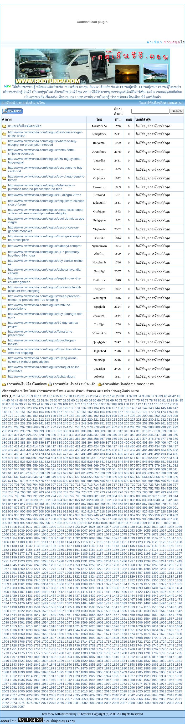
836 (132, 500)
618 (41, 473)
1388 (52, 588)
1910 (178, 672)
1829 (84, 661)
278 (89, 427)
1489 (123, 603)
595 (77, 469)
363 (77, 438)
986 (163, 519)
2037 (92, 695)
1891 (29, 672)
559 (35, 465)
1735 (68, 645)
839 (151, 500)
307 (89, 431)
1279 (99, 569)
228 (138, 419)
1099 (131, 538)
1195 (162, 553)
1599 (84, 622)
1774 (13, 653)
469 (16, 454)
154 (41, 412)
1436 (68, 595)
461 (145, 450)
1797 (13, 657)
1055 (147, 530)
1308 (147, 572)
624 (77, 473)
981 (132, 519)
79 (155, 400)
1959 (21, 683)
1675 (139, 634)
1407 (21, 592)
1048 (92, 530)
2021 (147, 691)
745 (108, 488)
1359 (5, 584)
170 (138, 412)
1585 (155, 618)
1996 (131, 687)
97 (51, 404)
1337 (13, 580)
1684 (29, 638)
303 (65, 431)
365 (89, 438)
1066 (52, 534)
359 (53, 438)
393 (84, 442)
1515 (147, 607)
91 (25, 404)
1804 (68, 657)
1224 (29, 561)
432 (145, 446)
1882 (139, 668)
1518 (170, 607)
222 (102, 419)
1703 (178, 638)
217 (71, 419)
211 (35, 419)
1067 (60, 534)
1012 (167, 523)
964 (28, 519)
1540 (162, 611)
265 (10, 427)
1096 (107, 538)
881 (53, 507)
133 (89, 408)
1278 (92, 569)
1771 (170, 649)
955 (151, 515)
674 (28, 481)
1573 (60, 618)
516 (126, 458)
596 (84, 469)
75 (138, 400)
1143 (115, 546)
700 (10, 484)
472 (35, 454)
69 (112, 400)
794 (53, 496)
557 (23, 465)
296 (23, 431)
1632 (162, 626)
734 (41, 488)
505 (59, 458)
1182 (60, 553)
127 (53, 408)
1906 (147, 672)
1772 (178, 649)
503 (47, 458)
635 (145, 473)
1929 (147, 676)
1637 (21, 630)
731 (23, 488)
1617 (44, 626)
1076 (131, 534)
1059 (178, 530)
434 (157, 446)
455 (108, 450)
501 (35, 458)
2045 (155, 695)
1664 (52, 634)
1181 (52, 553)
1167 (123, 549)
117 (169, 404)
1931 (162, 676)
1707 (29, 641)
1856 (115, 664)
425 (102, 446)
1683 (21, 638)
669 (175, 477)
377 (163, 438)
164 (102, 412)
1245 (13, 565)
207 (10, 419)
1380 (170, 584)
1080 (162, 534)
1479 (44, 603)
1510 (107, 607)
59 (69, 400)
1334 (170, 576)
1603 (115, 622)
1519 (178, 607)
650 (59, 477)
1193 (147, 553)
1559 (131, 615)
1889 (13, 672)
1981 (13, 687)
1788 (123, 653)
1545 (21, 615)
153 (35, 412)
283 (120, 427)
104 (89, 404)
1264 (162, 565)
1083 (5, 538)
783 (163, 492)
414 (35, 446)
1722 (147, 641)
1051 (115, 530)
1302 (99, 572)
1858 (131, 664)
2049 (5, 699)
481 (89, 454)
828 (84, 500)
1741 (115, 645)
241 (41, 423)
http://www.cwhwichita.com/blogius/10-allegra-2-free (44, 195)
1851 (76, 664)
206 (4, 419)
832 (108, 500)
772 (96, 492)
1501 (37, 607)
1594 (44, 622)
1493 (155, 603)
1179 (37, 553)
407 (169, 442)
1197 (178, 553)
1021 (60, 527)
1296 (52, 572)
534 (59, 461)
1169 (139, 549)
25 (100, 396)
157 (59, 412)
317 (151, 431)
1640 (44, 630)
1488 (115, 603)
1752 (21, 649)
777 (126, 492)
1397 (123, 588)
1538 (147, 611)
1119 (107, 542)
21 (83, 396)
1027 (107, 527)
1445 (139, 595)
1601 (99, 622)
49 (25, 400)
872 (175, 504)
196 (120, 416)
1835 (131, 661)
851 (47, 504)
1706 (21, 641)
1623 (92, 626)
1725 (170, 641)
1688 (60, 638)
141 (138, 408)
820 (35, 500)
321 (175, 431)
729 (10, 488)
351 (4, 438)
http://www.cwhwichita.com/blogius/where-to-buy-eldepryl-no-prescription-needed (42, 142)
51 (34, 400)
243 (53, 423)
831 (102, 500)
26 (105, 396)
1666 (68, 634)
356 (35, 438)
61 (77, 400)
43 (178, 396)
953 (138, 515)
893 (126, 507)
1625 (107, 626)
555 (10, 465)
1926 (123, 676)
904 (16, 511)
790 (28, 496)
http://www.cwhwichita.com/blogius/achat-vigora (41, 376)
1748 (170, 645)
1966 (76, 683)
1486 (99, 603)
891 (114, 507)
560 (41, 465)
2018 (123, 691)
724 (157, 484)
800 (89, 496)
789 (23, 496)
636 (151, 473)
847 (23, 504)
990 (10, 523)
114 (150, 404)
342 (126, 435)
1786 (107, 653)
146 (169, 408)
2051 (21, 699)
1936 (21, 680)
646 (35, 477)
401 (132, 442)
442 (28, 450)
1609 (162, 622)
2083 (92, 703)
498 (16, 458)
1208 (84, 557)
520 (151, 458)
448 (65, 450)
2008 (44, 691)
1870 (44, 668)
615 (23, 473)
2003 (5, 691)
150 (16, 412)
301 (53, 431)
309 (102, 431)
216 (65, 419)
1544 (13, 615)
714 (96, 484)
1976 (155, 683)
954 (145, 515)
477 (65, 454)
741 (84, 488)
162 (89, 412)
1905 (139, 672)
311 (114, 431)
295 (16, 431)
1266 (178, 565)
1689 (68, 638)
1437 (76, 595)
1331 (147, 576)
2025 (178, 691)
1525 (44, 611)
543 (114, 461)
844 (4, 504)
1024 (84, 527)
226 (126, 419)
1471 (162, 599)
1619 (60, 626)
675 (35, 481)
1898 (84, 672)
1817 (170, 657)
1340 (37, 580)
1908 (162, 672)
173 (157, 412)
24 (96, 396)
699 (4, 484)
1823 (37, 661)
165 (108, 412)
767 (65, 492)
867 (145, 504)
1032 (147, 527)
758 (10, 492)
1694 (107, 638)
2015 (99, 691)
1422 (139, 592)
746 (114, 488)
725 (163, 484)
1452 (13, 599)
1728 (13, 645)
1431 (29, 595)
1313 (5, 576)
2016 (107, 691)
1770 (162, 649)
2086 (115, 703)
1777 (37, 653)
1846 (37, 664)
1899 (92, 672)
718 (120, 484)
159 (71, 412)
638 (163, 473)
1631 (155, 626)
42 (174, 396)
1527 (60, 611)
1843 (13, 664)
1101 (147, 538)
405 (157, 442)
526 (10, 461)
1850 (68, 664)
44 (3, 400)
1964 (60, 683)
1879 (115, 668)
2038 (99, 695)
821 (41, 500)
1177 (21, 553)
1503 (52, 607)
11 (40, 396)
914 (77, 511)
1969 (99, 683)
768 (71, 492)
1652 (139, 630)
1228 (60, 561)
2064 (123, 699)
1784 (92, 653)
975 (96, 519)
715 (102, 484)
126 (47, 408)
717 (114, 484)
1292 (21, 572)
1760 (84, 649)
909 (47, 511)
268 (28, 427)
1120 (115, 542)
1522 (21, 611)
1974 (139, 683)
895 (138, 507)
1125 (155, 542)
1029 (123, 527)
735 (47, 488)
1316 (29, 576)
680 (65, 481)
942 (71, 515)
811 (157, 496)
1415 (84, 592)
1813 (139, 657)
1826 (60, 661)
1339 (29, 580)
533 (53, 461)
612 (4, 473)
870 (163, 504)
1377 (147, 584)
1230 (76, 561)
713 (89, 484)
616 (28, 473)
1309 (155, 572)
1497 (5, 607)
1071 (92, 534)
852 (53, 504)
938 (47, 515)
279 (96, 427)
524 (175, 458)
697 (169, 481)
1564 (170, 615)
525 (4, 461)
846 (16, 504)
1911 (5, 676)
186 (59, 416)
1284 (139, 569)
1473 (178, 599)
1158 (52, 549)
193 (102, 416)
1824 (44, 661)
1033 (155, 527)
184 (47, 416)
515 (120, 458)
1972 (123, 683)
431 (138, 446)
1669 (92, 634)
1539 (155, 611)
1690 (76, 638)
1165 (107, 549)
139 (126, 408)
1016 (21, 527)
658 (108, 477)
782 (157, 492)
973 (84, 519)
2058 (76, 699)
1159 (60, 549)
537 (77, 461)
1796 (5, 657)
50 (29, 400)
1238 (139, 561)
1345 (76, 580)
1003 (96, 523)
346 (151, 435)
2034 (68, 695)
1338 (21, 580)
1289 (178, 569)
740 (77, 488)
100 (65, 404)
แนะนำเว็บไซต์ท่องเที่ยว (24, 126)
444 (41, 450)
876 (23, 507)
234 (175, 419)
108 (114, 404)
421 (77, 446)
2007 (37, 691)
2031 (44, 695)
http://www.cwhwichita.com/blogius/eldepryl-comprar (45, 246)
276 (77, 427)
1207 (76, 557)
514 (114, 458)
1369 (84, 584)
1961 (37, 683)
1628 (131, 626)
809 (145, 496)
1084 (13, 538)
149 (10, 412)
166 (114, 412)
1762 (99, 649)
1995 (123, 687)
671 (10, 481)
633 (132, 473)
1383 (13, 588)
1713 (76, 641)
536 (71, 461)
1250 (52, 565)
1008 (135, 523)
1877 (99, 668)
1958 (13, 683)
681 (71, 481)
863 (120, 504)
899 (163, 507)
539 (89, 461)
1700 (155, 638)
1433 (44, 595)
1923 (99, 676)
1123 (139, 542)
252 (108, 423)
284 (126, 427)
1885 (162, 668)
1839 (162, 661)
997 (53, 523)
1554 (92, 615)
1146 (139, 546)
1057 (162, 530)
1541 (170, 611)
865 (132, 504)
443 (35, 450)
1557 (115, 615)
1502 (44, 607)
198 (132, 416)
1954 (162, 680)
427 (114, 446)
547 (138, 461)
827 (77, 500)
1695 (115, 638)
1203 (44, 557)
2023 (162, 691)
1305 (123, 572)
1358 (178, 580)
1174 (178, 549)
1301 (92, 572)
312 (120, 431)
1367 (68, 584)
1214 (131, 557)
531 (41, 461)
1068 (68, 534)
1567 (13, 618)
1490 (131, 603)
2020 (139, 691)
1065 (44, 534)
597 (89, 469)
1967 (84, 683)
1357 (170, 580)
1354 (147, 580)
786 (4, 496)
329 (47, 435)
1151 (178, 546)
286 (138, 427)
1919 (68, 676)
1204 (52, 557)
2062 (107, 699)
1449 (170, 595)
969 (59, 519)
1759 (76, 649)
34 (139, 396)
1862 (162, 664)
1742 (123, 645)
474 (47, 454)
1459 (68, 599)
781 (151, 492)
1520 (5, 611)
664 (145, 477)
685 (96, 481)
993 (28, 523)
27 (109, 396)
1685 (37, 638)
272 (53, 427)
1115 (76, 542)
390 (65, 442)
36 (148, 396)
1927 (131, 676)
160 (77, 412)
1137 (68, 546)
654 (84, 477)
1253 (76, 565)
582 (175, 465)
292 (175, 427)
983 (145, 519)
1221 (5, 561)
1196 (170, 553)
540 (96, 461)
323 (10, 435)
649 (53, 477)
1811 (123, 657)
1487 (107, 603)
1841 (178, 661)
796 (65, 496)
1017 (29, 527)
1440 (99, 595)
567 (84, 465)
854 (65, 504)
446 (53, 450)
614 (16, 473)
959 (175, 515)
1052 (123, 530)
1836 (139, 661)
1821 (21, 661)
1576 (84, 618)
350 (175, 435)
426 (108, 446)
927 (157, 511)
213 (47, 419)
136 (108, 408)
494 (169, 454)
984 (151, 519)
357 (41, 438)
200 (145, 416)
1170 (147, 549)
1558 (123, 615)
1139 (84, 546)
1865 (5, 668)
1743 (131, 645)
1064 (37, 534)
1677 (155, 634)
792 (41, 496)
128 (59, 408)
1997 (139, 687)
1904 (131, 672)
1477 (29, 603)
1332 (155, 576)
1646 (92, 630)
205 (175, 416)
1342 (52, 580)
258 (145, 423)
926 (151, 511)
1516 (155, 607)
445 (47, 450)
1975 (147, 683)
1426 (170, 592)
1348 (99, 580)
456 (114, 450)
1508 (92, 607)
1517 (162, 607)
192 (96, 416)
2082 (84, 703)
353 (16, 438)
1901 (107, 672)
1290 (5, 572)
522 (163, 458)
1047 (84, 530)
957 (163, 515)
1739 (99, 645)
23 (92, 396)
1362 (29, 584)
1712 (68, 641)
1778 (44, 653)
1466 (123, 599)
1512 (123, 607)
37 (152, 396)
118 (175, 404)
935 (28, 515)
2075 (29, 703)
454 (102, 450)
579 (157, 465)
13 (48, 396)
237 (16, 423)
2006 (29, 691)
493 (163, 454)
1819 (5, 661)
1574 (68, 618)
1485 (92, 603)
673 (23, 481)
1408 (29, 592)
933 (16, 515)
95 (43, 404)
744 (102, 488)
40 (165, 396)
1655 (162, 630)
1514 (139, 607)
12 (44, 396)
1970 (107, 683)
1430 (21, 595)
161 (84, 412)
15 (57, 396)
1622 (84, 626)
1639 (37, 630)
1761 (92, 649)
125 (41, 408)
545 (126, 461)
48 (21, 400)
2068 (155, 699)
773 (102, 492)
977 (108, 519)
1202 (37, 557)
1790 (139, 653)
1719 (123, 641)
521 (157, 458)
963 (23, 519)
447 (59, 450)
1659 (13, 634)
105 (95, 404)
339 (108, 435)
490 (145, 454)
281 (108, 427)
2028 (21, 695)
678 (53, 481)
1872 (60, 668)
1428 (5, 595)
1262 (147, 565)
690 (126, 481)
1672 (115, 634)
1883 (147, 668)
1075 (123, 534)
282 (114, 427)
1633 (170, 626)
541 (102, 461)
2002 (178, 687)
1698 (139, 638)
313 (126, 431)
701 (16, 484)
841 (163, 500)
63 (86, 400)
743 (96, 488)
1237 (131, 561)
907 (35, 511)
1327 (115, 576)
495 (175, 454)
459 (132, 450)
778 (132, 492)
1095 (99, 538)
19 (74, 396)
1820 (13, 661)
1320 (60, 576)
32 (131, 396)
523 (169, 458)
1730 (29, 645)
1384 (21, 588)
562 (53, 465)
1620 (68, 626)
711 (77, 484)
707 (53, 484)
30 (122, 396)
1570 (37, 618)
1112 (52, 542)
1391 (76, 588)
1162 (84, 549)
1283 (131, 569)
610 (169, 469)
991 (16, 523)
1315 (21, 576)
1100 (139, 538)
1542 (178, 611)
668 (169, 477)
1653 (147, 630)
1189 (115, 553)
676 (41, 481)
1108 (21, 542)
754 (163, 488)
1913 (21, 676)
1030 (131, 527)
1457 (52, 599)
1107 (13, 542)
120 (10, 408)
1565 (178, 615)
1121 (123, 542)
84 (177, 400)
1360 (13, 584)
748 (126, 488)
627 (96, 473)
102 (77, 404)
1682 (13, 638)
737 (59, 488)
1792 (155, 653)
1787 (115, 653)
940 (59, 515)
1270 (29, 569)
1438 (84, 595)
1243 (178, 561)
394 (89, 442)
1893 (44, 672)
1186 (92, 553)
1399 (139, 588)
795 (59, 496)
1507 (84, 607)
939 (53, 515)
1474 (5, 603)
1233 (99, 561)
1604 (123, 622)
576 (138, 465)
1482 (68, 603)
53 (43, 400)
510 (89, 458)
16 (61, 396)
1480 (52, 603)
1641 (52, 630)
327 (35, 435)
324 (16, 435)
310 (108, 431)
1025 (92, 527)
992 (23, 523)
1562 (155, 615)
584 (10, 469)
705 (41, 484)
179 (16, 416)
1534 (115, 611)
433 (151, 446)
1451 (5, 599)
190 (84, 416)
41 (170, 396)
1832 (107, 661)
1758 (68, 649)
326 (28, 435)
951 (126, 515)
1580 (115, 618)
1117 (92, 542)
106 (101, 404)
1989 (76, 687)
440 (16, 450)
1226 (44, 561)
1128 (178, 542)
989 (4, 523)
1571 (44, 618)
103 (83, 404)
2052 (29, 699)
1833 (115, 661)
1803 (60, 657)
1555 (99, 615)
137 (114, 408)
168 (126, 412)
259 (151, 423)
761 (28, 492)
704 (35, 484)
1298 (68, 572)
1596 (60, 622)
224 (114, 419)
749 (132, 488)
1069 (76, 534)
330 (53, 435)
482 (96, 454)
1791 (147, 653)
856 (77, 504)
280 (102, 427)
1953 (155, 680)
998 (59, 523)
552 (169, 461)
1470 (155, 599)
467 (4, 454)
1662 (37, 634)
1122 (131, 542)
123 (28, 408)
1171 (155, 549)
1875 (84, 668)
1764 (115, 649)
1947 (107, 680)
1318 (44, 576)
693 (145, 481)
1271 (37, 569)
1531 (92, 611)
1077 (139, 534)
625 (84, 473)
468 (10, 454)
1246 (21, 565)
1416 (92, 592)
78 (151, 400)
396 (102, 442)
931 (4, 515)
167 (120, 412)
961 (10, 519)
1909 (170, 672)
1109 (29, 542)
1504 (60, 607)
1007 (127, 523)
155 (47, 412)
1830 (92, 661)
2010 (60, 691)
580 (163, 465)
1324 (92, 576)
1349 (107, 580)
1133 (37, 546)
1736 (76, 645)
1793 (162, 653)
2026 (5, 695)
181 (28, 416)
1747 (162, 645)
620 (53, 473)
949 (114, 515)
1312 (178, 572)
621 (59, 473)
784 (169, 492)
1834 (123, 661)
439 (10, 450)
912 (65, 511)
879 (41, 507)
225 (120, 419)
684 (89, 481)
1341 (44, 580)
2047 (170, 695)
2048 (178, 695)
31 (126, 396)
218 (77, 419)
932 (10, 515)
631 (120, 473)
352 (10, 438)
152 (28, 412)
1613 (13, 626)
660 (120, 477)
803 (108, 496)
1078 (147, 534)
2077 (44, 703)
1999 (155, 687)
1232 (92, 561)
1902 (115, 672)
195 (114, 416)
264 (4, 427)
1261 (139, 565)
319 (163, 431)
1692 (92, 638)
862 (114, 504)
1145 (131, 546)
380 (4, 442)
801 (96, 496)
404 (151, 442)
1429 (13, 595)
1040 (29, 530)
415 (41, 446)
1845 (29, 664)
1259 (123, 565)
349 (169, 435)
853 (59, 504)
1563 (162, 615)
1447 (155, 595)
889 (102, 507)
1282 (123, 569)
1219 (170, 557)
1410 (44, 592)
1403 (170, 588)
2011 (68, 691)
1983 (29, 687)
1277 (84, 569)
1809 (107, 657)
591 (53, 469)
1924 (107, 676)
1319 (52, 576)
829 (89, 500)
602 (120, 469)
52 (38, 400)
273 (59, 427)
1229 (68, 561)
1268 (13, 569)
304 (71, 431)
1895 (60, 672)
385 (35, 442)
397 (108, 442)
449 (71, 450)
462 (151, 450)
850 (41, 504)
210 (28, 419)
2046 (162, 695)
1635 (5, 630)
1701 (162, 638)
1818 (178, 657)
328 (41, 435)
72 (125, 400)
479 (77, 454)
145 (163, 408)
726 (169, 484)
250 (96, 423)
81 (164, 400)
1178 (29, 553)
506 (65, 458)
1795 (178, 653)
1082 (178, 534)
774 (108, 492)
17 (66, 396)
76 (142, 400)
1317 (37, 576)
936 (35, 515)
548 (145, 461)
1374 (123, 584)
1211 (107, 557)
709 (65, 484)
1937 (29, 680)
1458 (60, 599)
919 (108, 511)
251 (102, 423)
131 (77, 408)
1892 (37, 672)
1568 (21, 618)
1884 (155, 668)
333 (71, 435)
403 (145, 442)
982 (138, 519)
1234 (107, 561)
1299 (76, 572)
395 (96, 442)
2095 (5, 706)
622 (65, 473)
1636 (13, 630)
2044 (147, 695)
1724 (162, 641)
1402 (162, 588)
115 (156, 404)
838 (145, 500)
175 (169, 412)
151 (23, 412)
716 (108, 484)
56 (55, 400)
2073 (13, 703)
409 (4, 446)
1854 (99, 664)
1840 (170, 661)
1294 (37, 572)
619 (47, 473)
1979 (178, 683)
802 (102, 496)
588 (35, 469)
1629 (139, 626)
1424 (155, 592)
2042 (131, 695)
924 (138, 511)
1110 (37, 542)
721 (138, 484)
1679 (170, 634)
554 (4, 465)
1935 (13, 680)
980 (126, 519)
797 (71, 496)
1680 (178, 634)
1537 (139, 611)
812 (163, 496)
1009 (143, 523)
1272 (44, 569)
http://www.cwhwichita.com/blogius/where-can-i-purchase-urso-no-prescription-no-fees (41, 187)
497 (10, 458)
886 (84, 507)
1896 (68, 672)
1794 (170, 653)
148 (4, 412)
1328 (123, 576)
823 (53, 500)
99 (60, 404)
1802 (52, 657)
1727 (5, 645)
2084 (99, 703)
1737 (84, 645)
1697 (131, 638)
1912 (13, 676)
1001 (80, 523)
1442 (115, 595)
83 (173, 400)
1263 (155, 565)
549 (151, 461)
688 (114, 481)
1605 (131, 622)
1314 (13, 576)
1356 (162, 580)
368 (108, 438)
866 (138, 504)
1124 (147, 542)
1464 (107, 599)
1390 (68, 588)
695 (157, 481)
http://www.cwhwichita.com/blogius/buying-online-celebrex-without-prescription (43, 359)
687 (108, 481)
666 (157, 477)
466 (175, 450)
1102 (155, 538)
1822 (29, 661)
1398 (131, 588)
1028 (115, 527)
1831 (99, 661)
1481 (60, 603)
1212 (115, 557)
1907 (155, 672)
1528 (68, 611)
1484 (84, 603)
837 (138, 500)
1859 (139, 664)
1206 (68, 557)
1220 (178, 557)
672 (16, 481)
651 (65, 477)
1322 (76, 576)
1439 (92, 595)
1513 (131, 607)
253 (114, 423)
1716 (99, 641)
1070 (84, 534)
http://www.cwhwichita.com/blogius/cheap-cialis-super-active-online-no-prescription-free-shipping (46, 211)
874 (10, 507)
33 (135, 396)
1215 (139, 557)
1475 (13, 603)
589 (41, 469)
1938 (37, 680)
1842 (5, 664)
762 (35, 492)
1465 (115, 599)
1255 (92, 565)
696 (163, 481)
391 (71, 442)
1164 (99, 549)
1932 (170, 676)
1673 (123, 634)
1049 (99, 530)
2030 (37, 695)
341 (120, 435)
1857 (123, 664)
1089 (52, 538)
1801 (44, 657)
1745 (147, 645)
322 (4, 435)
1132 (29, 546)
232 (163, 419)
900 (169, 507)
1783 (84, 653)
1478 (37, 603)
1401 (155, 588)
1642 (60, 630)
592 (59, 469)
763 (41, 492)
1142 (107, 546)
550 (157, 461)
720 (132, 484)
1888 (5, 672)
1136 (60, 546)
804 (114, 496)
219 (84, 419)
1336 (5, 580)
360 (59, 438)
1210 (99, 557)
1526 (52, 611)
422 (84, 446)
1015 (13, 527)
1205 (60, 557)
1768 (147, 649)
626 (89, 473)
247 (77, 423)
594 (71, 469)
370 (120, 438)
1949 (123, 680)
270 (41, 427)
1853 (92, 664)
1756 (52, 649)
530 (35, 461)
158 (65, 412)
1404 (178, 588)
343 (132, 435)
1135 (52, 546)
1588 (178, 618)
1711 (60, 641)
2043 (139, 695)
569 (96, 465)
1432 (37, 595)
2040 (115, 695)
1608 (155, 622)
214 (53, 419)
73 (129, 400)
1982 (21, 687)
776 (120, 492)
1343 (60, 580)
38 (157, 396)
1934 (5, 680)
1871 (52, 668)
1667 (76, 634)
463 (157, 450)
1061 (13, 534)
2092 (162, 703)
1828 (76, 661)
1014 (5, 527)
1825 (52, 661)
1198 (5, 557)
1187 (99, 553)
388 (53, 442)
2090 (147, 703)
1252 (68, 565)
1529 (76, 611)
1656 (170, 630)
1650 (123, 630)
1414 (76, 592)
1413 (68, 592)
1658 (5, 634)
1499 (21, 607)
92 (29, 404)
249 (89, 423)
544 (120, 461)
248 (84, 423)
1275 (68, 569)
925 (145, 511)
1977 (162, 683)
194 (108, 416)
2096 (13, 706)
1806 (84, 657)
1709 (44, 641)
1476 (21, 603)
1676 (147, 634)
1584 (147, 618)
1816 (162, 657)
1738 (92, 645)
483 (102, 454)
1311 (170, 572)
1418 (107, 592)
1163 (92, 549)
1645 (84, 630)
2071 (178, 699)
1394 (99, 588)
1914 (29, 676)
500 (28, 458)
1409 (37, 592)
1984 (37, 687)
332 (65, 435)
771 (89, 492)
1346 (84, 580)
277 (84, 427)
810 (151, 496)
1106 (5, 542)
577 (145, 465)
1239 (147, 561)
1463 (99, 599)
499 (23, 458)
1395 (107, 588)
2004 (13, 691)
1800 (37, 657)
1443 (123, 595)
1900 (99, 672)
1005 (112, 523)
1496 (178, 603)
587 (28, 469)
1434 (52, 595)
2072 (5, 703)
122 (23, 408)
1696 (123, 638)
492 (157, 454)
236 (10, 423)
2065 (131, 699)
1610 (170, 622)
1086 (29, 538)
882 (59, 507)
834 (120, 500)
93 (34, 404)
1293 (29, 572)
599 (102, 469)
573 (120, 465)
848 (28, 504)
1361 (21, 584)
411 (16, 446)
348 (163, 435)
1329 (131, 576)
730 (16, 488)
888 (96, 507)
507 (71, 458)
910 (53, 511)
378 (169, 438)
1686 (44, 638)
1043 (52, 530)
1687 (52, 638)
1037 (5, 530)
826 (71, 500)
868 (151, 504)
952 (132, 515)
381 (10, 442)
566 (77, 465)
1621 (76, 626)
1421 (131, 592)
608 (157, 469)
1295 (44, 572)
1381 (178, 584)
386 (41, 442)
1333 (162, 576)
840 (157, 500)
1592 (29, 622)
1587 (170, 618)
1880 (123, 668)
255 (126, 423)
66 (99, 400)
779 (138, 492)
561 (47, 465)
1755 (44, 649)
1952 (147, 680)
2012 (76, 691)
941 (65, 515)
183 (41, 416)
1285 (147, 569)
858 (89, 504)
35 (144, 396)
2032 (52, 695)
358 (47, 438)
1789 (131, 653)
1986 (52, 687)
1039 (21, 530)
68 (107, 400)
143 (151, 408)
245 (65, 423)
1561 (147, 615)
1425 (162, 592)
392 (77, 442)
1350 (115, 580)
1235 (115, 561)
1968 (92, 683)
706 (47, 484)
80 (159, 400)
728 (4, 488)
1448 (162, 595)
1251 (60, 565)
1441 (107, 595)
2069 (162, 699)
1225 (37, 561)
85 (181, 400)
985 (157, 519)
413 (28, 446)
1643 (68, 630)
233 (169, 419)
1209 (92, 557)
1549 (52, 615)
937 (41, 515)
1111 (44, 542)
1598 (76, 622)
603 (126, 469)
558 (28, 465)
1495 (170, 603)
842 (169, 500)
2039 (107, 695)
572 (114, 465)
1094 (92, 538)
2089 (139, 703)
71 (121, 400)
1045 (68, 530)
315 (138, 431)
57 (60, 400)
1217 (155, 557)
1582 (131, 618)
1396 (115, 588)
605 (138, 469)
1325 (99, 576)
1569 (29, 618)
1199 (13, 557)
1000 (72, 523)
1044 (60, 530)
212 (41, 419)
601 (114, 469)
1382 (5, 588)
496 (4, 458)
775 (114, 492)
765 (53, 492)
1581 (123, 618)
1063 (29, 534)
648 (47, 477)
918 (102, 511)
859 (96, 504)
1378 (155, 584)
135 (102, 408)
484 (108, 454)
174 (163, 412)
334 (77, 435)
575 (132, 465)
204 (169, 416)
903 (10, 511)
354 (23, 438)
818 (23, 500)
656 (96, 477)
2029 (29, 695)
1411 (52, 592)
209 (23, 419)
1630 (147, 626)
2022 (155, 691)
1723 (155, 641)
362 (71, 438)
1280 (107, 569)
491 (151, 454)
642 (10, 477)
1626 (115, 626)
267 (23, 427)
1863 (170, 664)
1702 (170, 638)
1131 (21, 546)
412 (23, 446)
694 (151, 481)
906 (28, 511)
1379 (162, 584)
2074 (21, 703)
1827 (68, 661)
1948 (115, 680)
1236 (123, 561)
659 (114, 477)
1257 (107, 565)
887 (89, 507)
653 (77, 477)
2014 (92, 691)
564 (65, 465)
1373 (115, 584)
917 (96, 511)
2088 (131, 703)
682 (77, 481)
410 (10, 446)
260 (157, 423)
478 (71, 454)
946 (96, 515)
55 (51, 400)
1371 (99, 584)
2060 (92, 699)
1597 (68, 622)
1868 (29, 668)
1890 (21, 672)
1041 (37, 530)
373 (138, 438)
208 (16, 419)
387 (47, 442)
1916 (44, 676)
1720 (131, 641)
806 (126, 496)
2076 (37, 703)
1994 (115, 687)
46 (12, 400)
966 (41, 519)
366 (96, 438)
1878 (107, 668)
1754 (37, 649)
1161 (76, 549)
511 (96, 458)
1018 (37, 527)
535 (65, 461)
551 (163, 461)
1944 (84, 680)
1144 (123, 546)
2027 (13, 695)
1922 (92, 676)
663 (138, 477)
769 (77, 492)
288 (151, 427)
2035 (76, 695)
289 (157, 427)
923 (132, 511)
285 (132, 427)
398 (114, 442)
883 (65, 507)
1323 (84, 576)
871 (169, 504)
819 (28, 500)
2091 (155, 703)
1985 (44, 687)
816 (10, 500)
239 (28, 423)
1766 (131, 649)
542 (108, 461)
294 (10, 431)
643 (16, 477)
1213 (123, 557)
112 (138, 404)
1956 (178, 680)
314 (132, 431)
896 (145, 507)
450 (77, 450)
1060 (5, 534)
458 (126, 450)
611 (175, 469)
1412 (60, 592)
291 (169, 427)
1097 (115, 538)
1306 (131, 572)
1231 (84, 561)
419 (65, 446)
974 (89, 519)
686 (102, 481)
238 (23, 423)
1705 (13, 641)
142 (145, 408)
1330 (139, 576)
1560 (139, 615)
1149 (162, 546)
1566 (5, 618)
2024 (170, 691)
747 (120, 488)
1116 (84, 542)
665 (151, 477)
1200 (21, 557)
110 (126, 404)
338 (102, 435)
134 (96, 408)
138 (120, 408)
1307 (139, 572)
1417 (99, 592)
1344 (68, 580)
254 (120, 423)
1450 (178, 595)
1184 (76, 553)
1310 (162, 572)
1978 (170, 683)
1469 (147, 599)
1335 (178, 576)
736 (53, 488)
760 (23, 492)
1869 (37, 668)
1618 (52, 626)
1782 (76, 653)
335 (84, 435)
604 (132, 469)
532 (47, 461)
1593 (37, 622)
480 (84, 454)
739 (71, 488)
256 (132, 423)
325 (23, 435)
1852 (84, 664)
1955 (170, 680)
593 (65, 469)
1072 (99, 534)
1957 (5, 683)
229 (145, 419)
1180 (44, 553)
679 (59, 481)
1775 (21, 653)
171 (145, 412)
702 (23, 484)
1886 (170, 668)
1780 (60, 653)
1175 (5, 553)
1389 (60, 588)
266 (16, 427)
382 (16, 442)
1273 (52, 569)
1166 (115, 549)
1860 (147, 664)
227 (132, 419)
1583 (139, 618)
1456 (44, 599)
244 (59, 423)
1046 (76, 530)
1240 (155, 561)
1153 (13, 549)
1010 (151, 523)
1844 (21, 664)
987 (169, 519)
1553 (84, 615)
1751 (13, 649)
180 (23, 416)
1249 (44, 565)
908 (41, 511)
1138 (76, 546)
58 (64, 400)
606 (145, 469)
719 (126, 484)
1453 (21, 599)
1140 (92, 546)
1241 (162, 561)
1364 (44, 584)
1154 (21, 549)
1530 (84, 611)
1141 (99, 546)
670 (4, 481)
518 (138, 458)
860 (102, 504)
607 (151, 469)
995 (41, 523)
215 (59, 419)
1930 (155, 676)
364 (84, 438)
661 (126, 477)
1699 (147, 638)
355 (28, 438)
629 (108, 473)
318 (157, 431)
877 (28, 507)
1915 (37, 676)
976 (102, 519)
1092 (76, 538)
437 (175, 446)
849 (35, 504)
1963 (52, 683)
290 (163, 427)
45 (8, 400)
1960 (29, 683)
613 (10, 473)
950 (120, 515)
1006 (119, 523)
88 (12, 404)
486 (120, 454)
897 (151, 507)
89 (17, 404)
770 (84, 492)
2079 (60, 703)
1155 (29, 549)
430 (132, 446)
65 (95, 400)
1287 (162, 569)
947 (102, 515)
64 (90, 400)
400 (126, 442)
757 (4, 492)
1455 (37, 599)
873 (4, 507)
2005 (21, 691)
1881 (131, 668)
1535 (123, 611)
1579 (107, 618)
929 (169, 511)
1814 (147, 657)
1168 (131, 549)
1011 (159, 523)
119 (4, 408)
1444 (131, 595)
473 (41, 454)
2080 (68, 703)
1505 (68, 607)
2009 (52, 691)
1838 (155, 661)
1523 (29, 611)
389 (59, 442)
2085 (107, 703)
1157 (44, 549)
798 (77, 496)
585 (16, 469)
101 (71, 404)
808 (138, 496)
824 (59, 500)
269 (35, 427)
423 (89, 446)
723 (151, 484)
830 (96, 500)
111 (132, 404)
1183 (68, 553)
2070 (170, 699)
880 (47, 507)
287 (145, 427)
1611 (178, 622)
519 (145, 458)
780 (145, 492)
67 (103, 400)
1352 (131, 580)
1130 (13, 546)
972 (77, 519)
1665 (60, 634)
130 (71, 408)
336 (89, 435)
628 (102, 473)
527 (16, 461)
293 (4, 431)
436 (169, 446)
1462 (92, 599)
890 (108, 507)
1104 (170, 538)
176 (175, 412)
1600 (92, 622)
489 (138, 454)
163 (96, 412)
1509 (99, 607)
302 (59, 431)
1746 (155, 645)
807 (132, 496)
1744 (139, 645)
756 (175, 488)
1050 (107, 530)
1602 (107, 622)
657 (102, 477)
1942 (68, 680)
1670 (99, 634)
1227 (52, 561)
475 (53, 454)
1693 (99, 638)
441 (23, 450)
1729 (21, 645)
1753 (29, 649)
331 (59, 435)
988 (175, 519)
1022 (68, 527)
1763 (107, 649)
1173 (170, 549)
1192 (139, 553)
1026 (99, 527)
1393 (92, 588)
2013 (84, 691)
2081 (76, 703)
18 (70, 396)
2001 (170, 687)
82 (168, 400)
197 (126, 416)
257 (138, 423)
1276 (76, 569)
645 (28, 477)
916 (89, 511)
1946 (99, 680)
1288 (170, 569)
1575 (76, 618)
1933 (178, 676)
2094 (178, 703)
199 (138, 416)
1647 (99, 630)
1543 (5, 615)
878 (35, 507)
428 (120, 446)
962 (16, 519)
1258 (115, 565)
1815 (155, 657)
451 (84, 450)
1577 (92, 618)
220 (89, 419)
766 (59, 492)
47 (17, 400)
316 (145, 431)
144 (157, 408)
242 (47, 423)
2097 (21, 706)
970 (65, 519)
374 (145, 438)
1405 (5, 592)
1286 (155, 569)
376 (157, 438)
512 (102, 458)
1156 (37, 549)
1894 (52, 672)
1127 (170, 542)
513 (108, 458)
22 (87, 396)
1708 (37, 641)
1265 (170, 565)
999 (65, 523)
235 (4, 423)
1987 (60, 687)
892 (120, 507)
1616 (37, 626)
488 (132, 454)
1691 (84, 638)
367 (102, 438)
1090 (60, 538)
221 (96, 419)
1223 (21, 561)
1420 (123, 592)
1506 (76, 607)
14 (53, 396)
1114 (68, 542)
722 (145, 484)
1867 (21, 668)
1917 (52, 676)
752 (151, 488)
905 (23, 511)
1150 (170, 546)
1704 (5, 641)
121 (16, 408)
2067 (147, 699)
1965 (68, 683)
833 (114, 500)
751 (145, 488)
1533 (107, 611)
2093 (170, 703)
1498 (13, 607)
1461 (84, 599)
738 (65, 488)
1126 (162, 542)
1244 (5, 565)
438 (4, 450)
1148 (155, 546)
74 (133, 400)
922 (126, 511)
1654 (155, 630)
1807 (92, 657)
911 (59, 511)
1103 (162, 538)
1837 (147, 661)
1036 (178, 527)
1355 (155, 580)
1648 (107, 630)
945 (89, 515)
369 (114, 438)
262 (169, 423)
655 (89, 477)
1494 (162, 603)
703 (28, 484)
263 (175, 423)
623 (71, 473)
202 (157, 416)
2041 (123, 695)
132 (84, 408)
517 (132, 458)
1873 (68, 668)
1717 (107, 641)
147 (175, 408)
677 (47, 481)
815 (4, 500)
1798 (21, 657)
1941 (60, 680)
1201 (29, 557)
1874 (76, 668)
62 (81, 400)
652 (71, 477)
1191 (131, 553)
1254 (84, 565)
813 (169, 496)
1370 (92, 584)
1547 (37, 615)
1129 (5, 546)
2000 (162, 687)
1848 (52, 664)
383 (23, 442)
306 (84, 431)
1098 (123, 538)
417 (53, 446)
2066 (139, 699)
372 (132, 438)
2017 (115, 691)
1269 (21, 569)
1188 (107, 553)
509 (84, 458)
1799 (29, 657)
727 (175, 484)
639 (169, 473)
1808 (99, 657)
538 (84, 461)
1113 (60, 542)
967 (47, 519)
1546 (29, 615)
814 (175, 496)
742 (89, 488)
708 (59, 484)
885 (77, 507)
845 (10, 504)
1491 (139, 603)
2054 (44, 699)
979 (120, 519)
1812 (131, 657)
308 (96, 431)
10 (35, 396)
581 (169, 465)
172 (151, 412)
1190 (123, 553)
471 (28, 454)
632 (126, 473)
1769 (155, 649)
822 (47, 500)
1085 (21, 538)
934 (23, 515)
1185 (84, 553)
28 (113, 396)
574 (126, 465)
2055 (52, 699)
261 (163, 423)
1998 (147, 687)
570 (102, 465)
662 (132, 477)
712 (84, 484)
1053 (131, 530)
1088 (44, 538)
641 (4, 477)
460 (138, 450)
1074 (115, 534)
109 (120, 404)
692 (138, 481)
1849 (60, 664)
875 (16, 507)
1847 (44, 664)
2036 (84, 695)
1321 (68, 576)
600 (108, 469)
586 (23, 469)
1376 (139, 584)
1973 (131, 683)
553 (175, 461)
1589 (5, 622)
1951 (139, 680)
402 (138, 442)
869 (157, 504)
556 (16, 465)
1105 (178, 538)
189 (77, 416)
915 (84, 511)
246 (71, 423)
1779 (52, 653)
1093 (84, 538)
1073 (107, 534)
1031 (139, 527)
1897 (76, 672)
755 (169, 488)
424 (96, 446)
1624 (99, 626)
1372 (107, 584)
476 (59, 454)
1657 (178, 630)
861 (108, 504)
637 (157, 473)
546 (132, 461)
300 (47, 431)
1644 (76, 630)
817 (16, 500)
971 (71, 519)
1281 (115, 569)
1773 (5, 653)
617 (35, 473)
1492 (147, 603)
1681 (5, 638)
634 (138, 473)
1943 (76, 680)
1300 (84, 572)
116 (162, 404)
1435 (60, 595)
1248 (37, 565)
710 (71, 484)
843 (175, 500)
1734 (60, 645)
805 (120, 496)
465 (169, 450)
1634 (178, 626)
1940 (52, 680)
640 (175, 473)
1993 (107, 687)
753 (157, 488)
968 (53, 519)
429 (126, 446)
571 (108, 465)
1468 (139, 599)
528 (23, 461)
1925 (115, 676)
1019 (44, 527)
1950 (131, 680)
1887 (178, 668)
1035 (170, 527)
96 (47, 404)
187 (65, 416)
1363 (37, 584)
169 (132, 412)
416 (47, 446)
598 (96, 469)
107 (108, 404)
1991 (92, 687)
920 (114, 511)
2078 (52, 703)
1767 (139, 649)
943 (77, 515)
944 (84, 515)
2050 (13, 699)
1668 (84, 634)
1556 (107, 615)
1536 (131, 611)
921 (120, 511)
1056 (155, 530)
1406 (13, 592)
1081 (170, 534)
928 (163, 511)
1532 (99, 611)
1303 (107, 572)
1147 (147, 546)
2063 (115, 699)
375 (151, 438)
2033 (60, 695)
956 (157, 515)
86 (3, 404)
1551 (68, 615)
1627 (123, 626)
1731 (37, 645)
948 (108, 515)
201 (151, 416)
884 (71, 507)
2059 (84, 699)
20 (79, 396)
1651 (131, 630)
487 (126, 454)
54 (47, 400)
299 (41, 431)
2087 (123, 703)
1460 (76, 599)
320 (169, 431)
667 (163, 477)
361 (65, 438)
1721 (139, 641)
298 (35, 431)
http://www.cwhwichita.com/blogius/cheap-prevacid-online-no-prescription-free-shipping (44, 297)
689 (120, 481)
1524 (37, 611)
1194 (155, 553)
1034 (162, 527)
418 (59, 446)
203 (163, 416)
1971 (115, 683)
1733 (52, 645)
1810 (115, 657)
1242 (170, 561)
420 (71, 446)
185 (53, 416)
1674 (131, 634)
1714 (84, 641)
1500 (29, 607)
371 (126, 438)
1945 (92, 680)
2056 (60, 699)
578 (151, 465)
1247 (29, 565)
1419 (115, 592)
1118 (99, 542)
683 (84, 481)
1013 (175, 523)
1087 (37, 538)
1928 (139, 676)
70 (116, 400)
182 (35, 416)
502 (41, 458)
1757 (60, 649)
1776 (29, 653)
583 (4, 469)
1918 (60, 676)
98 (55, 404)
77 (147, 400)
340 (114, 435)
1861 (155, 664)
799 (84, 496)
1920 (76, 676)
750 (138, 488)
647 (41, 477)
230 (151, 419)
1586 (162, 618)
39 (161, 396)
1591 (21, 622)
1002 (88, 523)
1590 (13, 622)
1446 (147, 595)
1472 (170, 599)
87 (8, 404)
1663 (44, 634)
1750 (5, 649)
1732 (44, 645)
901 (175, 507)
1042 (44, 530)
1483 (76, 603)
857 (84, 504)
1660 (21, 634)
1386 (37, 588)
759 (16, 492)
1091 (68, 538)
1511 (115, 607)
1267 (5, 569)
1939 (44, 680)
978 (114, 519)
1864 (178, 664)
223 (108, 419)
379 (175, 438)
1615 (29, 626)
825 (65, 500)
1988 (68, 687)
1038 (13, 530)
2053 (37, 699)
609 (163, 469)
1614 (21, 626)
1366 (60, 584)
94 (38, 404)
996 (47, 523)
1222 (13, 561)
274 (65, 427)
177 (4, 416)
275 (71, 427)
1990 (84, 687)
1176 (13, 553)
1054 (139, 530)
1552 (76, 615)
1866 (13, 668)
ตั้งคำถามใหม (35, 103)
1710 (52, 641)
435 (163, 446)
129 (65, 408)
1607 (147, 622)
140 (132, 408)
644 (23, 477)
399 (120, 442)
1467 (131, 599)
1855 (107, 664)
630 (114, 473)
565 (71, 465)
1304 (115, 572)
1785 (99, 653)
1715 (92, 641)
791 (35, 496)
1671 (107, 634)
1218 (162, 557)
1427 (178, 592)
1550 (60, 615)
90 (21, 404)
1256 (99, 565)
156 (53, 412)
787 (10, 496)
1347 (92, 580)
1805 (76, 657)
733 (35, 488)
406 (163, 442)
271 (47, 427)
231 (157, 419)
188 (71, 416)
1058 (170, 530)
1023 (76, 527)
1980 (5, 687)
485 (114, 454)
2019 (131, 691)
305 (77, 431)
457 (120, 450)
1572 (52, 618)
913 (71, 511)
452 (89, 450)
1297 (60, 572)
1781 (68, 653)
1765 (123, 649)
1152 (5, 549)
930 (175, 511)
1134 (44, 546)
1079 (155, 534)
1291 (13, 572)
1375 (131, 584)
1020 (52, 527)
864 (126, 504)
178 (10, 416)
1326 (107, 576)
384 (28, 442)
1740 (107, 645)
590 (47, 469)
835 (126, 500)
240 (35, 423)
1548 (44, 615)
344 (138, 435)
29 (118, 396)
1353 (139, 580)
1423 (147, 592)
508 (77, 458)
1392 (84, 588)
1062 (21, 534)
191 (89, 416)
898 (157, 507)
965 (35, 519)
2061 (99, 699)
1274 (60, 569)
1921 (84, 676)
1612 (5, 626)
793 (47, 496)
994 (35, 523)
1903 (123, 672)
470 (23, 454)
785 (175, 492)
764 (47, 492)
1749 (178, 645)
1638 (29, 630)
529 (28, 461)
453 (96, 450)
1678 (162, 634)
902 (4, 511)
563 (59, 465)
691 (132, 481)
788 (16, 496)
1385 (29, 588)
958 (169, 515)
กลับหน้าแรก (13, 103)
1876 (92, 668)
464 (163, 450)
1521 (13, 611)
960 (4, 519)
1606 (139, 622)
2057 (68, 699)
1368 (76, 584)
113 (144, 404)
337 (96, 435)
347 (157, 435)
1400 (147, 588)
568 (89, 465)
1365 (52, 584)
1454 (29, 599)
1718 (115, 641)
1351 (123, 580)
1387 (44, 588)
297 (28, 431)
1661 (29, 634)
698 (175, 481)
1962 (44, 683)
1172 (162, 549)
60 (73, 400)
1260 (131, 565)
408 (175, 442)
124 (35, 408)
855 (71, 504)
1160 (68, 549)
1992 (99, 687)
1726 (178, 641)
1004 (104, 523)
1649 (115, 630)
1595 (52, 622)
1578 (99, 618)
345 (145, 435)
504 (53, 458)
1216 (147, 557)
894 (132, 507)
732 (28, 488)
